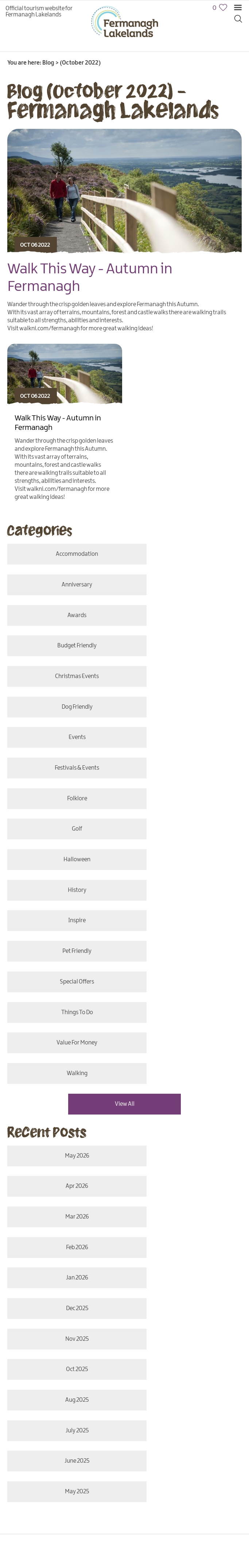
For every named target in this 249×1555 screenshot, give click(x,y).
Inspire (63, 745)
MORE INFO (59, 1208)
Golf (185, 681)
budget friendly (185, 586)
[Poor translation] (26, 1442)
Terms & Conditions (30, 1306)
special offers (63, 776)
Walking (185, 808)
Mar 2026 (63, 923)
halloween (63, 713)
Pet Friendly (185, 745)
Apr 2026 (185, 892)
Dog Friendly (185, 618)
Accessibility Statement (137, 1295)
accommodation (63, 554)
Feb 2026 (185, 923)
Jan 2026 (63, 955)
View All (125, 840)
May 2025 (186, 1050)
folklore (64, 681)
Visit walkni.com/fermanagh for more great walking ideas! (80, 329)
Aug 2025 (63, 1019)
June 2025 (63, 1050)
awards (63, 586)
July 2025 (185, 1019)
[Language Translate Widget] (44, 1260)
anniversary (185, 554)
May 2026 (63, 892)
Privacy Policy (85, 1295)
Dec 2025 (185, 955)
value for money (63, 808)
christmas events (63, 618)
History (185, 713)
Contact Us (20, 1295)
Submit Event (78, 1306)
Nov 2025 (63, 987)
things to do (185, 776)
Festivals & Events (185, 649)
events (63, 649)
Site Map (51, 1295)
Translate (128, 1260)
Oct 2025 (186, 987)
